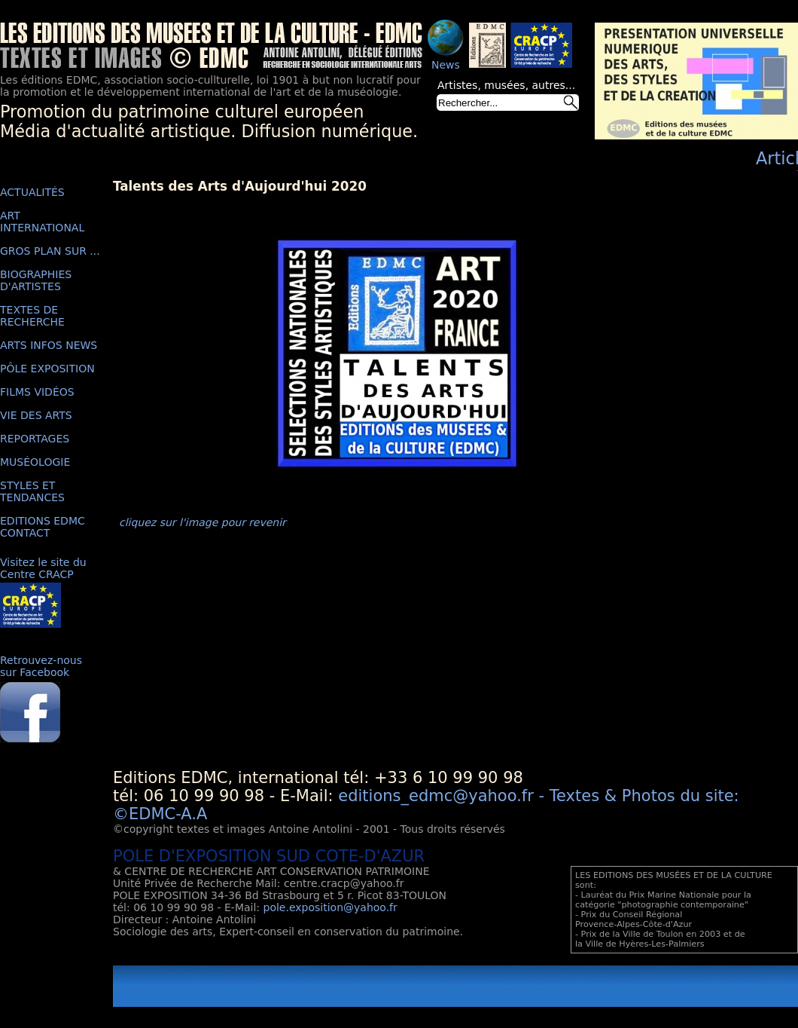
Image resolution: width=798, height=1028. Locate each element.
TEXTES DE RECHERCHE (32, 316)
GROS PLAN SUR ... (50, 251)
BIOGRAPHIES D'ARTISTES (36, 280)
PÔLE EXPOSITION (47, 369)
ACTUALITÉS (32, 192)
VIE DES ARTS (36, 415)
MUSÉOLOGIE (35, 462)
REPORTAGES (34, 439)
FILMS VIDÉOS (37, 392)
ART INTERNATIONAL (42, 222)
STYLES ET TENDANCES (32, 491)
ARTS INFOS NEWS (48, 345)
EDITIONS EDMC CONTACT (42, 527)
